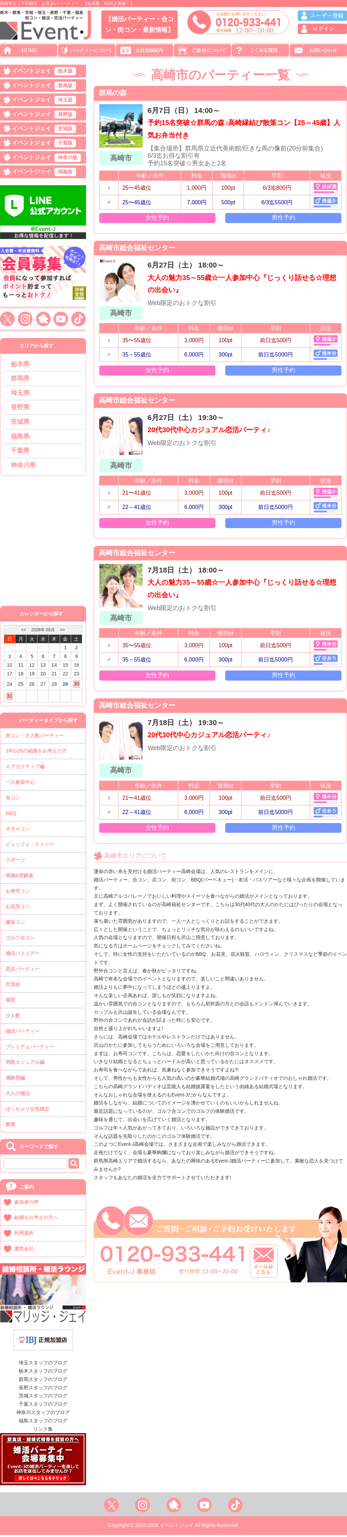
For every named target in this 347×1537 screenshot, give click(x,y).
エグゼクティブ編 (25, 768)
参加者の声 (26, 1204)
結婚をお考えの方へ (36, 1219)
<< (23, 632)
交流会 (13, 986)
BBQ (11, 815)
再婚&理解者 (19, 877)
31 (9, 698)
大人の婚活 (18, 1095)
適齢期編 (15, 1080)
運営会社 (24, 1251)
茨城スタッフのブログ (43, 1397)
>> (62, 632)
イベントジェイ (44, 71)
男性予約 (283, 219)
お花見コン (18, 908)
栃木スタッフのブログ (43, 1373)
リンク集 (43, 1431)
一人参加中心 (20, 784)
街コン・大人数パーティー (35, 737)
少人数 (13, 1017)
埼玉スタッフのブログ (43, 1364)
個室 (10, 1002)
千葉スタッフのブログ (43, 1406)
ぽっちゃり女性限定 (27, 1111)
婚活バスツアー (23, 955)
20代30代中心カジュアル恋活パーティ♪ (213, 436)
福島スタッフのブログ (43, 1422)
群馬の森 (113, 94)
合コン (13, 800)
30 (76, 686)
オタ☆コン (18, 830)
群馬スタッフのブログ (43, 1381)
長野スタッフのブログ (43, 1389)
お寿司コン (18, 893)
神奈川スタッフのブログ (43, 1414)
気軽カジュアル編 (25, 1064)
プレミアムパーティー (30, 1048)
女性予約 (157, 219)
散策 (10, 1126)
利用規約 (24, 1235)
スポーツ (15, 862)
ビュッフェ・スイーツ (30, 846)
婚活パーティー (23, 1033)
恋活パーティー (23, 970)
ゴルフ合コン (20, 940)
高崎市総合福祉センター (139, 251)
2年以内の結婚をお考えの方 (36, 753)
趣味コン (15, 924)
